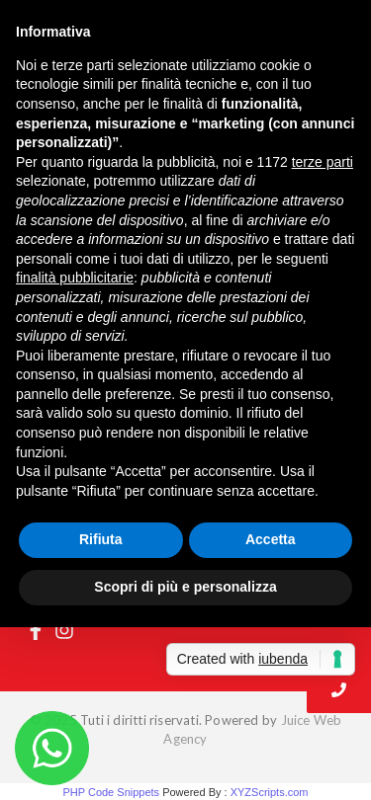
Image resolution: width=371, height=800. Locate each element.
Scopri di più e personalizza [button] (185, 587)
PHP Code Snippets (110, 792)
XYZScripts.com (270, 792)
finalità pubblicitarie (75, 277)
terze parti (322, 162)
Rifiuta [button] (101, 539)
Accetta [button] (270, 539)
